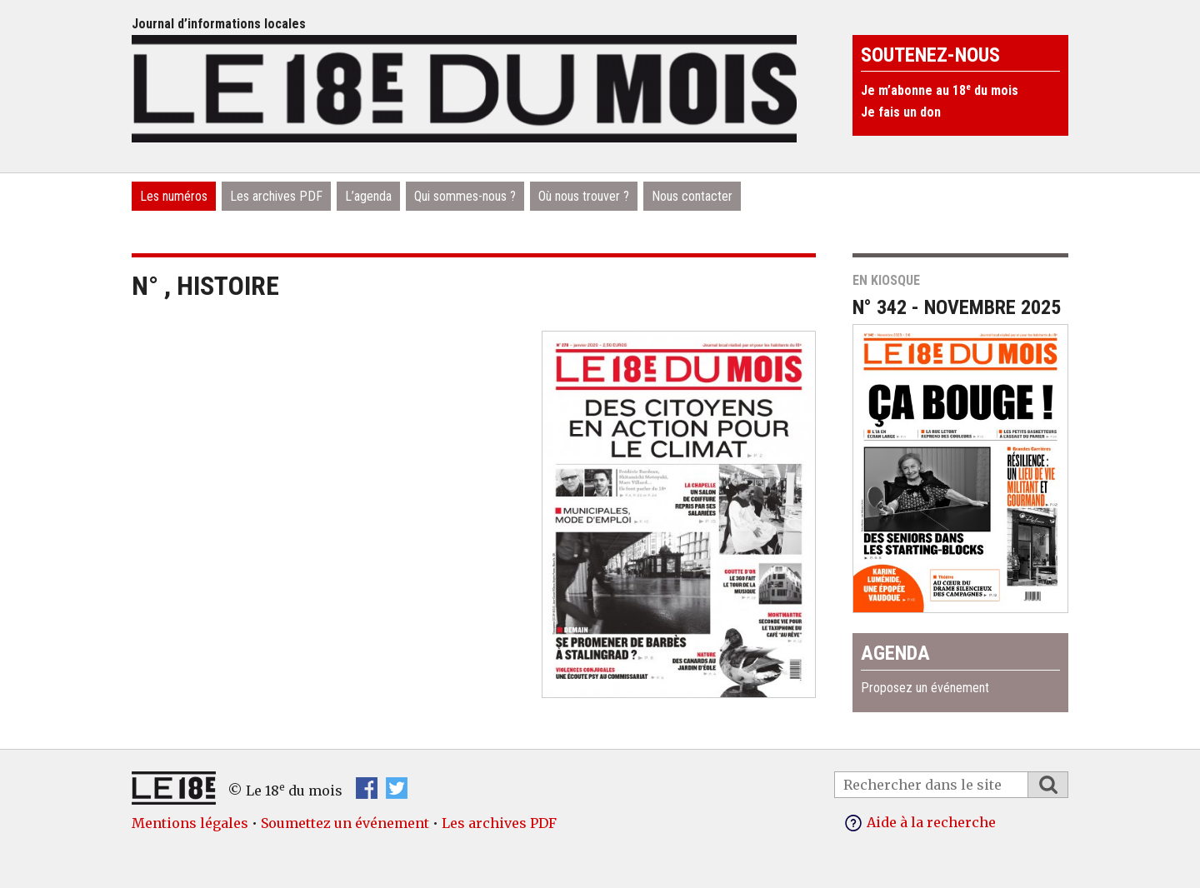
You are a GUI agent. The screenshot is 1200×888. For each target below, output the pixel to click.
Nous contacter (692, 196)
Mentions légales (190, 823)
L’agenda (368, 196)
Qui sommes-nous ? (465, 196)
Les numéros (174, 196)
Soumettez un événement (345, 823)
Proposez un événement (925, 688)
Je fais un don (901, 112)
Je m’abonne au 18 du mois (939, 90)
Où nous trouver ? (583, 196)
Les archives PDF (276, 196)
